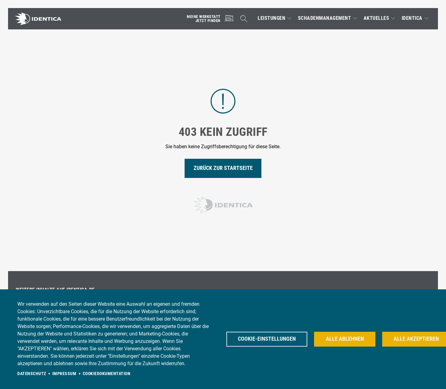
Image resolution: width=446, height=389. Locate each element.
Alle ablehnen (345, 339)
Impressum (64, 373)
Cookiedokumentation (107, 373)
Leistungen (271, 18)
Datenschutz (31, 373)
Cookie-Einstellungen (267, 339)
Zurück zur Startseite (223, 168)
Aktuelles (376, 18)
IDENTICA (412, 18)
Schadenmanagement (324, 18)
